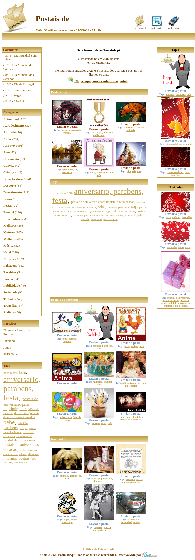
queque (96, 423)
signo (66, 519)
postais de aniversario (20, 444)
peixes (74, 519)
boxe (127, 346)
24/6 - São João (14, 101)
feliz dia (77, 417)
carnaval (75, 130)
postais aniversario (29, 450)
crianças (73, 338)
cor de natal (185, 144)
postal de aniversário (179, 303)
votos (181, 247)
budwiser (99, 481)
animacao (8, 413)
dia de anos (21, 413)
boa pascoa (96, 219)
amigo (135, 482)
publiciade (106, 478)
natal (175, 144)
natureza (67, 172)
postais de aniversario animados (21, 415)
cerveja (96, 478)
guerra (107, 527)
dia (129, 171)
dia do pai (97, 132)
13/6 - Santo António (17, 90)
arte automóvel (130, 521)
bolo (22, 372)
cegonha (67, 341)
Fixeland (9, 341)
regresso (98, 527)
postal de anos (21, 462)
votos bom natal (24, 436)
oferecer (97, 345)
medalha (108, 132)
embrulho (169, 305)
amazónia (129, 127)
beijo (23, 428)
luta (142, 346)
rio (75, 169)
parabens (10, 428)
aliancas (33, 454)
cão (67, 478)
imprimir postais (16, 458)
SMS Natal (10, 354)
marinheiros (98, 530)
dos (139, 171)
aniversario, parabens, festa (22, 388)
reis (134, 171)
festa (143, 383)
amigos (134, 346)
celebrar (101, 172)
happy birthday (134, 417)
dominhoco (75, 475)
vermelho (187, 217)
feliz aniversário (131, 383)
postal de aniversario (19, 440)
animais (22, 454)
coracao (10, 449)
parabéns (107, 345)
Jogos (7, 347)
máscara (65, 130)
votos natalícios (175, 172)
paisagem (68, 169)
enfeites (176, 217)
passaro (140, 127)
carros (131, 519)
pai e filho (23, 423)
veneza (67, 132)
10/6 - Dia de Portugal (18, 84)
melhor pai (98, 135)
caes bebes (10, 454)
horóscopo (67, 522)
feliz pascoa (28, 409)
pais (65, 338)
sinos (168, 144)
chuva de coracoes (81, 211)
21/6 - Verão (12, 96)
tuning (136, 522)
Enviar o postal (67, 125)
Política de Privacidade (98, 549)
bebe (9, 422)
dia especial (130, 385)
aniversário (66, 417)
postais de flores (170, 300)
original (108, 381)
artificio (137, 419)
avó (93, 172)
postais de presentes (178, 297)
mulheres (97, 381)
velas (103, 423)
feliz (67, 420)
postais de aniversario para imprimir (20, 404)
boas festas (10, 373)
